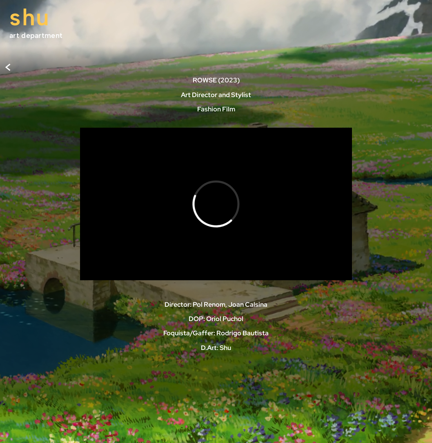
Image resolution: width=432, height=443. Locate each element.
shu (29, 17)
